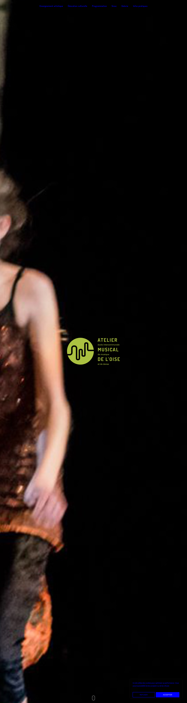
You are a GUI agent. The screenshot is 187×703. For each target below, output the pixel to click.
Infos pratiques (140, 6)
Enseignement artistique (51, 6)
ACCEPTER (167, 695)
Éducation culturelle (77, 6)
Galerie (125, 6)
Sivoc (114, 6)
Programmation (99, 6)
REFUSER (144, 695)
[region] (156, 688)
